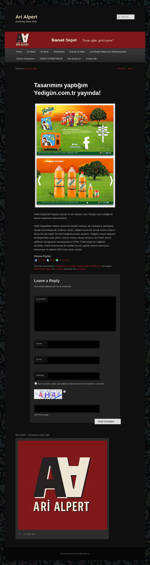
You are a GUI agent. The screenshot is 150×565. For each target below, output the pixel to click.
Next (131, 68)
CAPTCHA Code (41, 415)
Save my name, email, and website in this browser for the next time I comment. (70, 384)
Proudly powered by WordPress (75, 554)
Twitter (50, 260)
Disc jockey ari (74, 58)
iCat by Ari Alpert (77, 52)
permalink (80, 269)
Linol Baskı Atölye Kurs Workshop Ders (108, 52)
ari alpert (59, 269)
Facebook (40, 260)
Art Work (44, 52)
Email (39, 359)
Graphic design (77, 266)
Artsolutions (59, 52)
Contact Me (91, 58)
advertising (39, 269)
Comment (40, 299)
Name (39, 343)
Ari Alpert (26, 16)
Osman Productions (25, 58)
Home (19, 52)
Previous (120, 68)
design (48, 269)
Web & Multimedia (93, 266)
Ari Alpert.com (62, 266)
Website (40, 375)
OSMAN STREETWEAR (51, 58)
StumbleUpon (62, 260)
